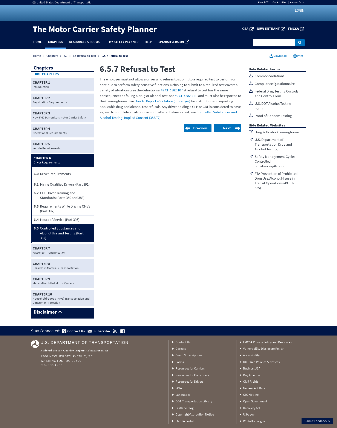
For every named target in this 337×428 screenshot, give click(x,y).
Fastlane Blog (185, 408)
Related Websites (271, 125)
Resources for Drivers (189, 381)
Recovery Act (251, 408)
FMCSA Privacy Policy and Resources (267, 342)
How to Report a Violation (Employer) (162, 101)
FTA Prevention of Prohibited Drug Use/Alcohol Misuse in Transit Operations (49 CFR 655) (276, 180)
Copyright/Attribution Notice (195, 414)
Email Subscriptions (189, 355)
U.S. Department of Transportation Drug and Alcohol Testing (273, 144)
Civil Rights (250, 381)
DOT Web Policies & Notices (261, 362)
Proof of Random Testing (273, 115)
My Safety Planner (123, 42)
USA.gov (248, 414)
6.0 (66, 56)
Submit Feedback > (317, 421)
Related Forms (268, 69)
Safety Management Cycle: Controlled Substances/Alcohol (275, 161)
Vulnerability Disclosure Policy (263, 348)
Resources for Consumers (192, 375)
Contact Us (183, 342)
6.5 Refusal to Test (84, 56)
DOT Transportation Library (194, 401)
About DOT (263, 2)
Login (299, 10)
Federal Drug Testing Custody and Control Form (277, 93)
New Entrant (268, 28)
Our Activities (279, 2)
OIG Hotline (251, 395)
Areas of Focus (297, 2)
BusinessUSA (251, 368)
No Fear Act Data (254, 388)
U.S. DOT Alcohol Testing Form (273, 106)
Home (37, 42)
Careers (181, 348)
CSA (245, 28)
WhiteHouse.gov (254, 421)
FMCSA (293, 28)
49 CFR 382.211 (186, 95)
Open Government (255, 401)
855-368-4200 (52, 365)
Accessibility (251, 355)
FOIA (179, 388)
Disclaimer (45, 312)
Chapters (55, 42)
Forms (180, 362)
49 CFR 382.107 (172, 90)
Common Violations (269, 76)
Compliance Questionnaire (275, 83)
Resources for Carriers (190, 368)
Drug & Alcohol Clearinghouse (277, 132)
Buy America (251, 375)
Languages (183, 395)
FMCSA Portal (185, 421)
